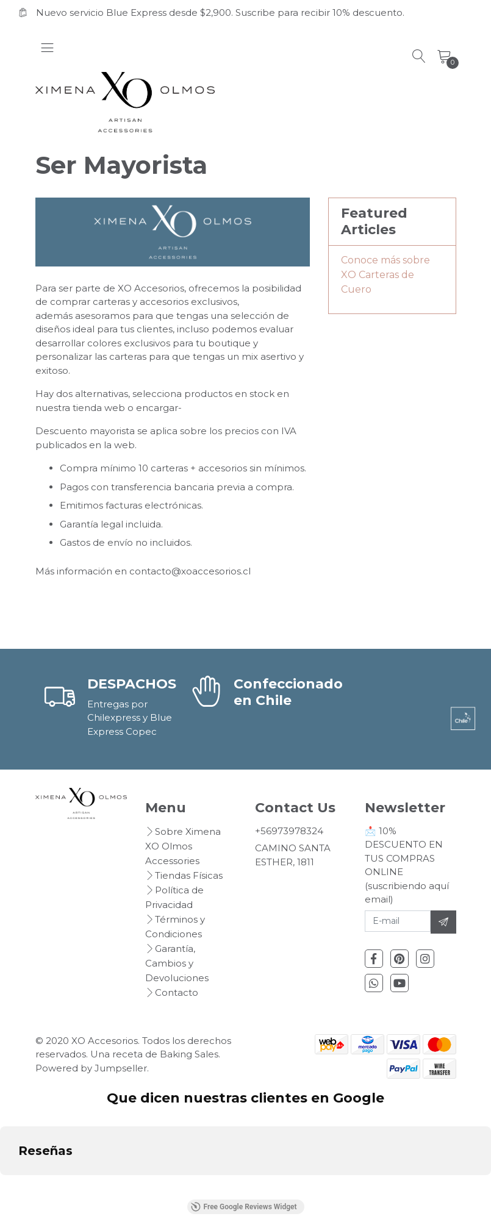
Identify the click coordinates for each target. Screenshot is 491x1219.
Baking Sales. (190, 1054)
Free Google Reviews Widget (243, 1207)
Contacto (176, 992)
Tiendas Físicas (189, 875)
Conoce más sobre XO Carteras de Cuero (385, 274)
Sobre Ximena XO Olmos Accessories (183, 846)
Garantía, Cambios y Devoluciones (177, 963)
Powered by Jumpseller (91, 1068)
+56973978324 (289, 831)
